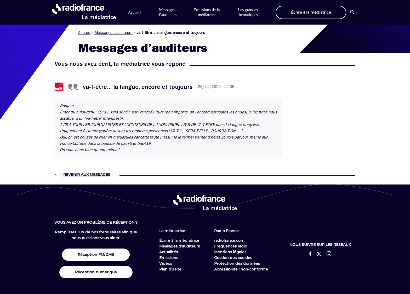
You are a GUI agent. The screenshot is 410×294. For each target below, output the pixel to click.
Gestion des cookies (233, 257)
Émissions (168, 257)
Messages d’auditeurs (113, 33)
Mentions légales (230, 252)
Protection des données (237, 263)
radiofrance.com (229, 240)
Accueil (134, 12)
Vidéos (165, 263)
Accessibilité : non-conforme (241, 269)
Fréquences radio (230, 246)
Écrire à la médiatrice (179, 240)
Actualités (168, 252)
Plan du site (170, 269)
